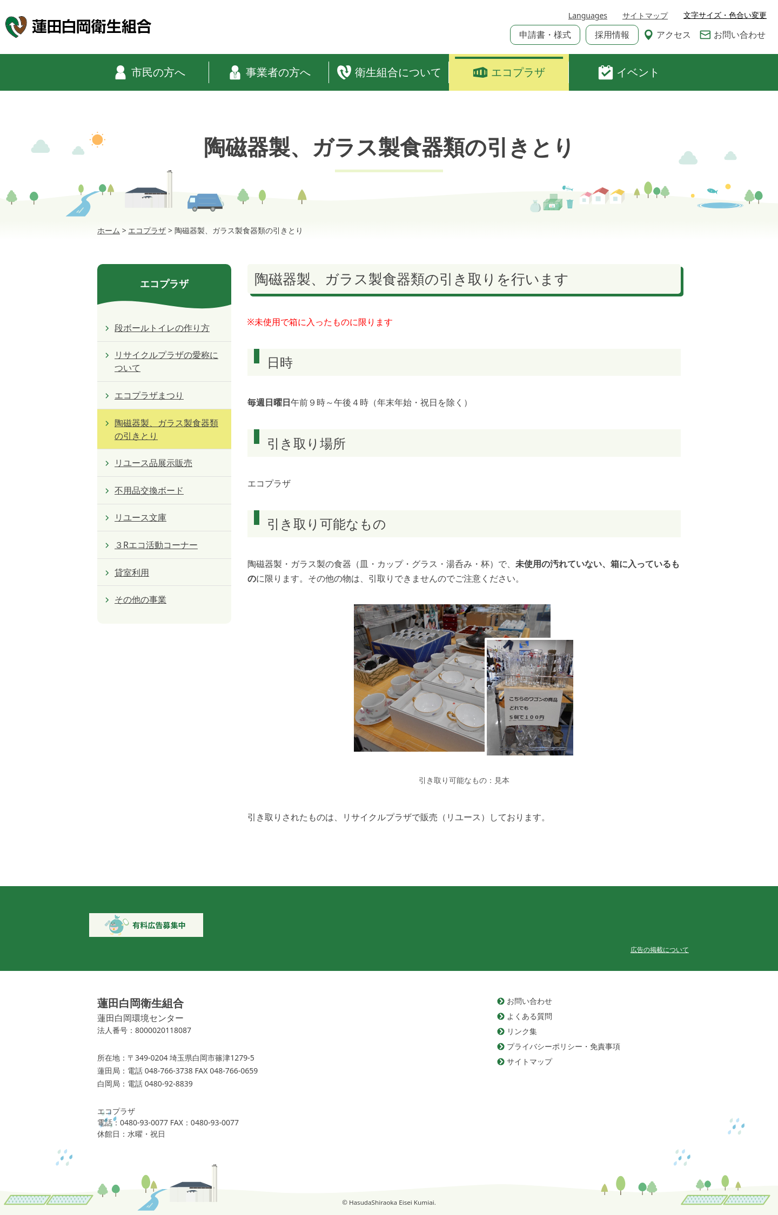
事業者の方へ (269, 72)
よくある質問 (529, 1016)
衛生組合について (389, 72)
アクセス (667, 34)
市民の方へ (149, 72)
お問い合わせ (733, 34)
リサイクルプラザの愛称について (166, 361)
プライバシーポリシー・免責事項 (563, 1046)
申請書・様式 (545, 34)
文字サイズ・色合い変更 (725, 15)
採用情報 (612, 34)
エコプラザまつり (149, 395)
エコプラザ (509, 72)
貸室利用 (132, 572)
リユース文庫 (140, 517)
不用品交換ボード (149, 490)
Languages (587, 15)
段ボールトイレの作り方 (162, 328)
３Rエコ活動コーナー (156, 545)
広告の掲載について (660, 949)
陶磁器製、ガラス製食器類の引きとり (166, 429)
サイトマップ (645, 15)
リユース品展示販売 (153, 463)
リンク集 (522, 1031)
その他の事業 (140, 599)
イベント (629, 72)
